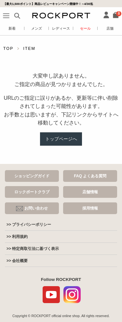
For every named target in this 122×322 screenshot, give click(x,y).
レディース (61, 28)
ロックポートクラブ (31, 192)
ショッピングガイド (31, 176)
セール (85, 28)
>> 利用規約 (17, 236)
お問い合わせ (32, 208)
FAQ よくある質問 (90, 176)
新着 (12, 28)
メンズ (36, 28)
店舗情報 (90, 192)
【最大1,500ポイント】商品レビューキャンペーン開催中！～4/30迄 (48, 4)
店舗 (110, 28)
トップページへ (61, 138)
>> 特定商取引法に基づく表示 (33, 248)
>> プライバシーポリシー (29, 224)
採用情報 (90, 208)
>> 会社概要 (17, 260)
